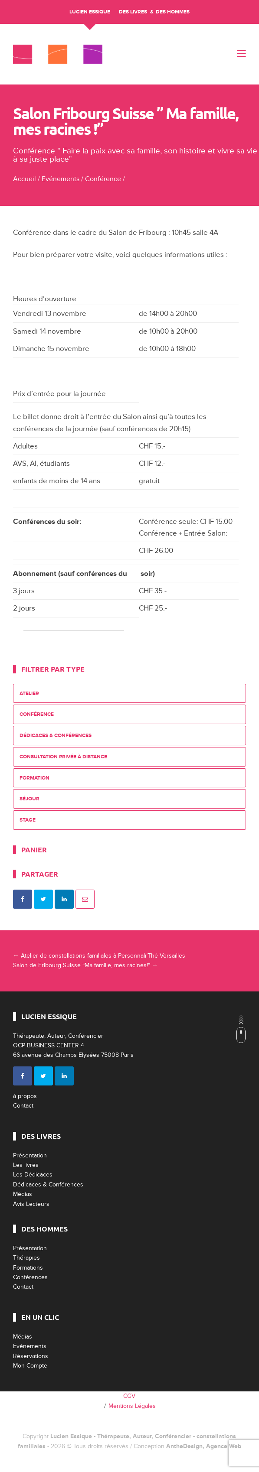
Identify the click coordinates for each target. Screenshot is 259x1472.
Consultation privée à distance (63, 757)
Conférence (103, 179)
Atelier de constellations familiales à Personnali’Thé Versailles (99, 955)
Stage (28, 820)
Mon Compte (30, 1365)
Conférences (30, 1277)
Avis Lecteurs (31, 1204)
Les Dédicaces (32, 1174)
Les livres (26, 1165)
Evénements (60, 179)
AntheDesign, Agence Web (203, 1446)
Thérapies (26, 1257)
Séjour (29, 799)
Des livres (133, 12)
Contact (23, 1105)
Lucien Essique (89, 12)
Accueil (24, 179)
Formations (28, 1267)
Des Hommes (173, 12)
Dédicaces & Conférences (56, 735)
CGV (129, 1396)
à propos (25, 1096)
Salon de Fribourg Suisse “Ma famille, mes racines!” (85, 965)
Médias (22, 1194)
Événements (29, 1346)
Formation (34, 778)
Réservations (30, 1356)
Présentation (30, 1155)
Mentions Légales (132, 1406)
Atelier (29, 693)
